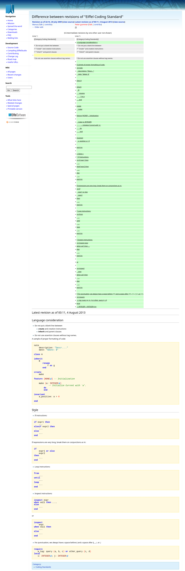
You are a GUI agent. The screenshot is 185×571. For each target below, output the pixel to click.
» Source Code (12, 47)
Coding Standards (43, 567)
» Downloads (11, 32)
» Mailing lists (12, 38)
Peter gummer (81, 24)
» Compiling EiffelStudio (16, 50)
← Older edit (37, 27)
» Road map (11, 59)
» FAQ (8, 35)
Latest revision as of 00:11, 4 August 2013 (94, 22)
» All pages (10, 71)
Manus (35, 24)
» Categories (11, 29)
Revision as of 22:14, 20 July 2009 (47, 22)
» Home (9, 20)
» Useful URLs (12, 62)
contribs (48, 24)
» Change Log (12, 56)
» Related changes (14, 103)
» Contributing (12, 53)
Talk (41, 24)
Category (37, 564)
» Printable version (14, 109)
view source (68, 22)
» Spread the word (14, 26)
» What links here (13, 100)
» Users (9, 77)
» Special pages (12, 105)
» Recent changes (13, 74)
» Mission (10, 23)
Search (8, 83)
